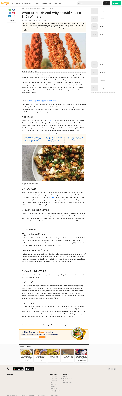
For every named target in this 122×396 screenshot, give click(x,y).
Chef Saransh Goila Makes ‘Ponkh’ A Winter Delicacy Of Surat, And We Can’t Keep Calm (32, 139)
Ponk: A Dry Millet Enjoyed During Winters (42, 101)
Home (13, 3)
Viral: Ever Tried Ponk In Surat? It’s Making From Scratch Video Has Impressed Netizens (54, 139)
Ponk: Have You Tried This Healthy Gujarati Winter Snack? (75, 138)
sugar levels (30, 216)
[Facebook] (109, 369)
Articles (18, 3)
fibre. (49, 120)
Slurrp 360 (53, 384)
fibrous (51, 197)
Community (32, 3)
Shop (50, 3)
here (58, 337)
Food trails (54, 388)
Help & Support (68, 378)
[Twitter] (112, 369)
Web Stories (24, 3)
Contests (38, 3)
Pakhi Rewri (27, 20)
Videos (55, 3)
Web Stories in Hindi (56, 378)
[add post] (106, 3)
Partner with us (68, 382)
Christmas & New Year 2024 (55, 391)
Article (27, 8)
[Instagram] (115, 369)
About (65, 376)
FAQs (65, 380)
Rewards (44, 3)
